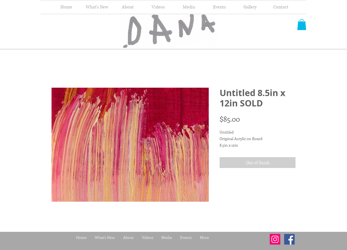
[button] (301, 24)
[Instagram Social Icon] (275, 239)
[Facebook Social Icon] (289, 239)
